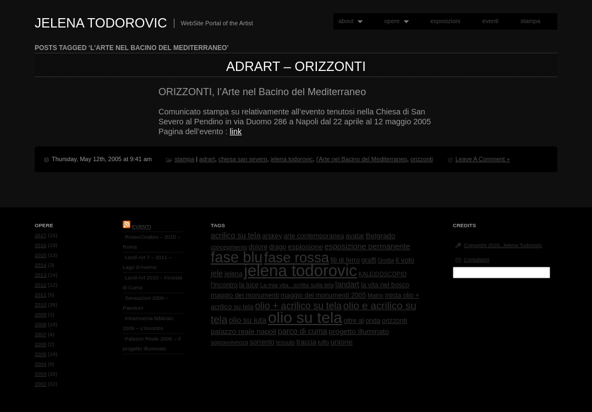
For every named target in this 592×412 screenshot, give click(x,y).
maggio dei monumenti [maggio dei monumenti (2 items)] (245, 295)
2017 (40, 235)
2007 (40, 334)
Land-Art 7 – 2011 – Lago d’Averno (147, 262)
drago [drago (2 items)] (277, 247)
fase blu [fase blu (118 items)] (236, 257)
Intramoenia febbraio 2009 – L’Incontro (148, 323)
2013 (40, 275)
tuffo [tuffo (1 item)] (324, 342)
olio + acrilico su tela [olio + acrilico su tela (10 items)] (298, 305)
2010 (40, 304)
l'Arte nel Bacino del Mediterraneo (361, 159)
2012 (40, 285)
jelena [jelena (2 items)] (233, 274)
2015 (40, 255)
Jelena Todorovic (101, 22)
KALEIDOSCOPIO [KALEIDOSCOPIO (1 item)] (383, 274)
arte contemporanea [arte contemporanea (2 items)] (313, 236)
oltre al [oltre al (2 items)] (354, 321)
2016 (40, 245)
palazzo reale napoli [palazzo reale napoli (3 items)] (243, 331)
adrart (207, 159)
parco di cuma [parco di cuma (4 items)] (302, 331)
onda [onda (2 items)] (372, 321)
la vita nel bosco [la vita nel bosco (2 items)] (385, 285)
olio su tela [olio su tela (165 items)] (305, 317)
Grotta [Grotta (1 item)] (385, 260)
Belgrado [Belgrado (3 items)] (381, 236)
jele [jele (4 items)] (217, 273)
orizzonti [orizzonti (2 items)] (394, 321)
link (236, 131)
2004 (40, 364)
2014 (40, 265)
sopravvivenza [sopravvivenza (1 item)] (229, 342)
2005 (40, 354)
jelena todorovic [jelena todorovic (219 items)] (300, 270)
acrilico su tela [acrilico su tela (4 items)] (236, 235)
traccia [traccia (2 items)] (306, 342)
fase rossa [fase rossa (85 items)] (296, 257)
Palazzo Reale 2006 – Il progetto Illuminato (151, 343)
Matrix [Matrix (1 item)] (375, 295)
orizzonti (421, 159)
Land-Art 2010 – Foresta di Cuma (152, 282)
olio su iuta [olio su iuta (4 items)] (247, 320)
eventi (490, 21)
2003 (40, 374)
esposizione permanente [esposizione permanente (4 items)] (367, 246)
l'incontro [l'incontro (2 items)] (224, 285)
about (348, 21)
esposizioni (445, 21)
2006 (40, 344)
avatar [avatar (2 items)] (355, 236)
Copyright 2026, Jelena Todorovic (503, 245)
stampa (530, 21)
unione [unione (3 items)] (342, 342)
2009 (40, 314)
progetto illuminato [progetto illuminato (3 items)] (359, 331)
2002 (40, 384)
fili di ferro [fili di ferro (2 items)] (345, 260)
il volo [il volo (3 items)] (405, 260)
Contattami (476, 259)
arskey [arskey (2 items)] (272, 236)
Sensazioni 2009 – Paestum (145, 303)
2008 (40, 324)
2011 (40, 295)
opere (394, 21)
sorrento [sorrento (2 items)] (262, 342)
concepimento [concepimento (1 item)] (229, 247)
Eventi (141, 226)
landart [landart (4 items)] (347, 284)
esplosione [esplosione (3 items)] (305, 247)
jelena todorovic (292, 159)
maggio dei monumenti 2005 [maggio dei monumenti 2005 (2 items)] (323, 295)
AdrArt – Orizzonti (296, 66)
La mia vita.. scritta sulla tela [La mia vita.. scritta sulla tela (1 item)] (297, 285)
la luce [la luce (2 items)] (249, 285)
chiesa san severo (242, 159)
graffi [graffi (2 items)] (368, 260)
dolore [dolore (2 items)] (258, 247)
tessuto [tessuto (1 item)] (285, 342)
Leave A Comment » (483, 159)
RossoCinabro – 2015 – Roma (151, 242)
